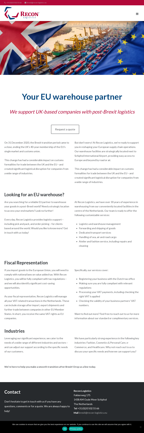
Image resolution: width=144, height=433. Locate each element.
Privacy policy (76, 429)
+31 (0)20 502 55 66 (14, 3)
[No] (140, 427)
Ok (65, 429)
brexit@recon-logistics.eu (37, 3)
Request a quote (65, 129)
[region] (72, 48)
